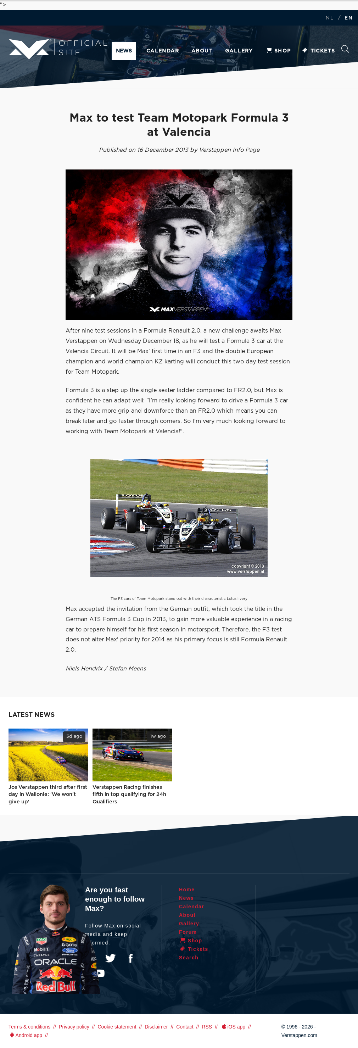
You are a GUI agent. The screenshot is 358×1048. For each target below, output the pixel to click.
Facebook (130, 958)
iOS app (232, 1027)
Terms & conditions (29, 1027)
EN (349, 18)
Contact (184, 1027)
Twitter (110, 958)
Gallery (239, 51)
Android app (25, 1035)
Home (187, 889)
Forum (188, 932)
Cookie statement (116, 1027)
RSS (207, 1027)
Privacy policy (74, 1027)
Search (345, 49)
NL (330, 18)
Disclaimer (156, 1027)
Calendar (162, 51)
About (202, 51)
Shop (278, 51)
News (124, 51)
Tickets (318, 51)
